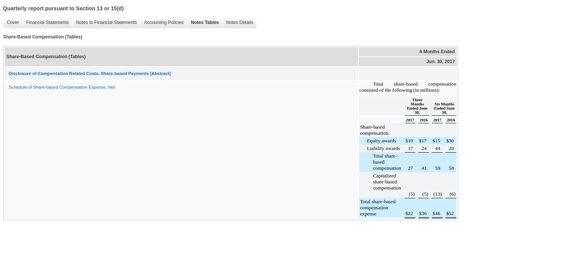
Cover (13, 22)
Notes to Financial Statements (106, 22)
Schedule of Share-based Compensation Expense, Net (62, 87)
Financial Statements (47, 22)
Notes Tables (205, 22)
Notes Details (239, 22)
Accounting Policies (164, 22)
